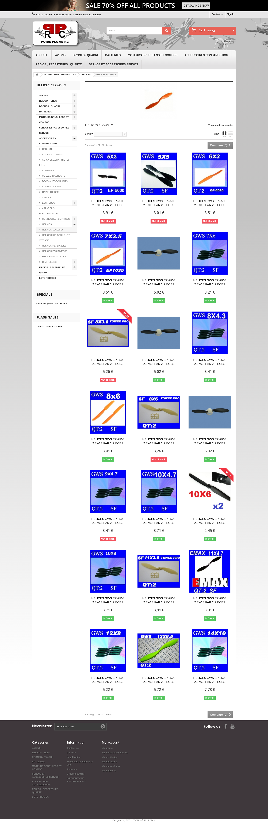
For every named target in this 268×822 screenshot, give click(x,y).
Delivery (71, 752)
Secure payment (75, 773)
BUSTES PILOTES (51, 186)
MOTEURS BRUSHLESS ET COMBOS (152, 55)
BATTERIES (113, 55)
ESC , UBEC (48, 203)
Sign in (230, 14)
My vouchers (109, 770)
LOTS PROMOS (47, 278)
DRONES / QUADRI (85, 55)
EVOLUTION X (133, 820)
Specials (44, 294)
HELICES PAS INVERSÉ (54, 251)
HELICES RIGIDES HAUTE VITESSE (54, 238)
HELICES (46, 224)
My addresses (109, 761)
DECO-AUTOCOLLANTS (54, 181)
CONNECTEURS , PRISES (55, 219)
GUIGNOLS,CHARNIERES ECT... (54, 162)
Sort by (89, 133)
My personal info (111, 766)
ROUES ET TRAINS (52, 154)
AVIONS (60, 55)
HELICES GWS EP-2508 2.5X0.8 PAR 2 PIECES (107, 203)
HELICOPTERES (48, 101)
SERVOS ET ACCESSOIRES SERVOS (113, 64)
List (230, 134)
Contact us (217, 14)
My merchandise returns (115, 752)
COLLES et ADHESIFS (53, 176)
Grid (224, 134)
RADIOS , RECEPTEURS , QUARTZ (59, 64)
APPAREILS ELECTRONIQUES (49, 211)
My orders (107, 748)
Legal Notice (73, 757)
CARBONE (47, 149)
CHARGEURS (49, 262)
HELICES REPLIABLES (53, 245)
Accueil (42, 55)
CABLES (46, 197)
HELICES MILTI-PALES (53, 256)
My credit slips (109, 757)
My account (111, 742)
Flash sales (48, 317)
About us (72, 769)
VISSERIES (47, 170)
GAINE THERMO (50, 192)
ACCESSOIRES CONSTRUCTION (206, 55)
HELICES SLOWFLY (52, 229)
